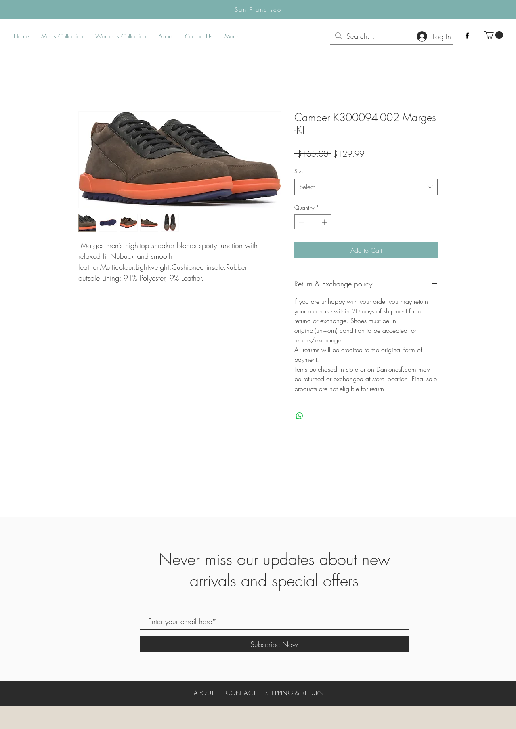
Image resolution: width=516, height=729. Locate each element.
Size (299, 171)
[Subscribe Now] (274, 644)
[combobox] (366, 187)
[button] (493, 35)
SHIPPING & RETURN (294, 693)
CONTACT (241, 693)
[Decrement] (301, 222)
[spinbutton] (313, 222)
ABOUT (204, 693)
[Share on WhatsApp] (299, 416)
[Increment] (325, 222)
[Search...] (391, 36)
